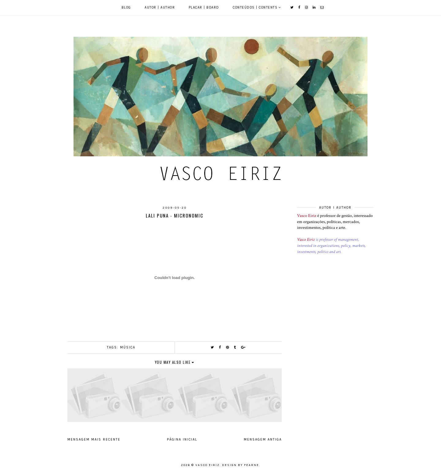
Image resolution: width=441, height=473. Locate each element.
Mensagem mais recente (93, 439)
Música (127, 347)
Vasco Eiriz (306, 215)
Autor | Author (160, 7)
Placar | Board (204, 7)
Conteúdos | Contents (255, 7)
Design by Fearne (240, 465)
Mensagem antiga (263, 439)
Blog (126, 7)
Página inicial (182, 439)
